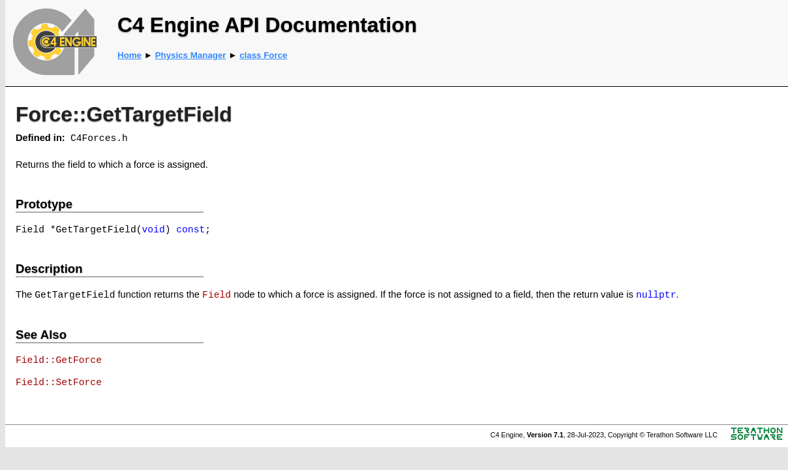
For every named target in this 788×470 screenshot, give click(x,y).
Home (129, 55)
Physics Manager (190, 55)
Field (216, 295)
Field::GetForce (59, 360)
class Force (263, 55)
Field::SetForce (59, 382)
